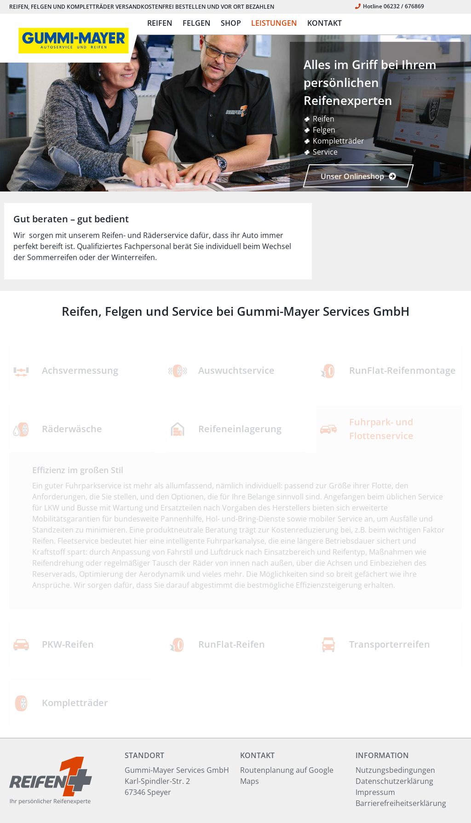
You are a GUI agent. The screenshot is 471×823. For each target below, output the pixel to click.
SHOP (231, 23)
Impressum (375, 792)
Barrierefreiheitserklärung (401, 803)
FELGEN (197, 23)
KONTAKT (324, 23)
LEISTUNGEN (274, 23)
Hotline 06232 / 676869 (389, 6)
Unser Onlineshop (358, 176)
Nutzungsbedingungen (395, 770)
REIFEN (159, 23)
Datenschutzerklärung (394, 781)
